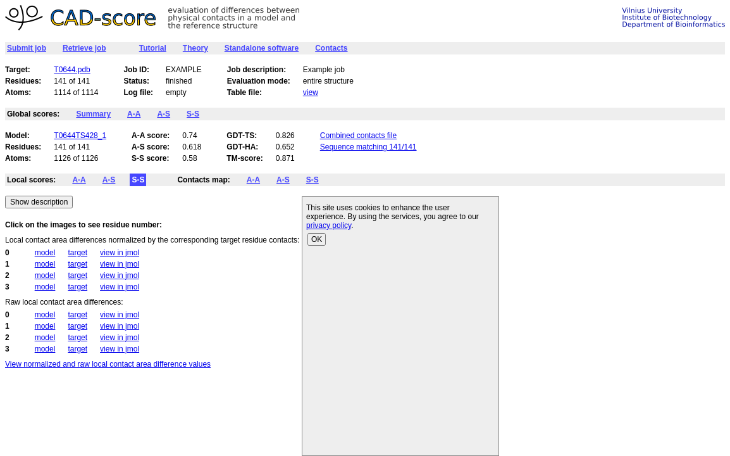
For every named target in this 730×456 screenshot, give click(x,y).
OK (316, 239)
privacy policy (328, 225)
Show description (39, 202)
